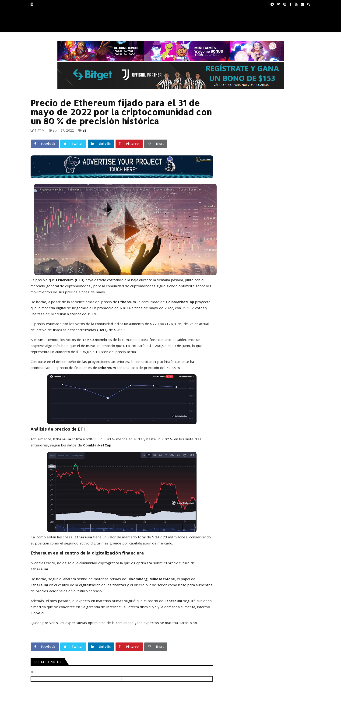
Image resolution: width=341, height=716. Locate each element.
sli (84, 130)
